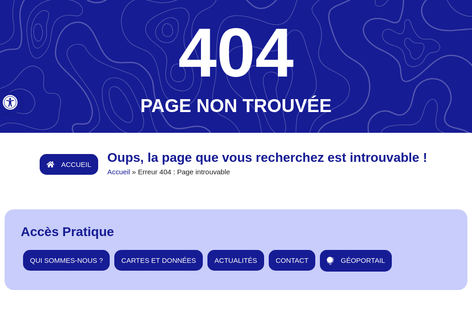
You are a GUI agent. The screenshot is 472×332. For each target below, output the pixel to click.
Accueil (118, 172)
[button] (10, 102)
